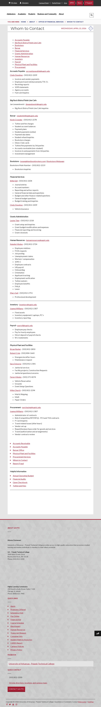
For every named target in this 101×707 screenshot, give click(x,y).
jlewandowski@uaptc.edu (36, 104)
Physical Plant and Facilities (26, 64)
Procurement (20, 67)
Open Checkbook (20, 482)
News (80, 3)
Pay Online (14, 616)
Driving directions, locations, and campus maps (28, 683)
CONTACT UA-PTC (16, 689)
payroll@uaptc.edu (25, 325)
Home (23, 22)
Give (65, 3)
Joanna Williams (16, 308)
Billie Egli (14, 181)
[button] (92, 15)
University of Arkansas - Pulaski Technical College (31, 664)
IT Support (88, 3)
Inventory (19, 59)
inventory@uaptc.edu (28, 304)
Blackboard (15, 626)
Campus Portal (44, 3)
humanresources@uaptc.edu (37, 240)
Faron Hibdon (15, 377)
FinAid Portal (56, 3)
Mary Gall (14, 293)
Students (31, 14)
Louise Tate (14, 220)
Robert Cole (15, 353)
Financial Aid (15, 619)
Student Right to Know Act (21, 639)
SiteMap (91, 702)
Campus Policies (17, 646)
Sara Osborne (15, 364)
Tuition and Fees (19, 486)
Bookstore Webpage (55, 161)
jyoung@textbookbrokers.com (33, 161)
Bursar (17, 48)
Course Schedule (17, 623)
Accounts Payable (22, 40)
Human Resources (22, 56)
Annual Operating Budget (23, 476)
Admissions (11, 14)
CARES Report (16, 643)
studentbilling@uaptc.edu (27, 116)
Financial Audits (19, 479)
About (61, 14)
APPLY (72, 3)
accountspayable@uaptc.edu (38, 71)
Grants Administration (24, 53)
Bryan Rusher (15, 349)
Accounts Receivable (21, 443)
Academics (22, 14)
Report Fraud (18, 463)
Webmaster (82, 702)
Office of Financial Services (51, 22)
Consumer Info (16, 636)
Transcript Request (18, 633)
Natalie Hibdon (16, 244)
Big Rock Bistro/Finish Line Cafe (28, 42)
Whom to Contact (20, 460)
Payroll (18, 62)
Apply (12, 606)
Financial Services (22, 51)
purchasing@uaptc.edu (31, 407)
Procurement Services (22, 457)
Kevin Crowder (16, 120)
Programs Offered (18, 609)
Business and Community (47, 14)
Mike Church (15, 390)
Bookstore (19, 45)
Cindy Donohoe (16, 75)
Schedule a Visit (16, 613)
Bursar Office (18, 450)
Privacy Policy (16, 650)
